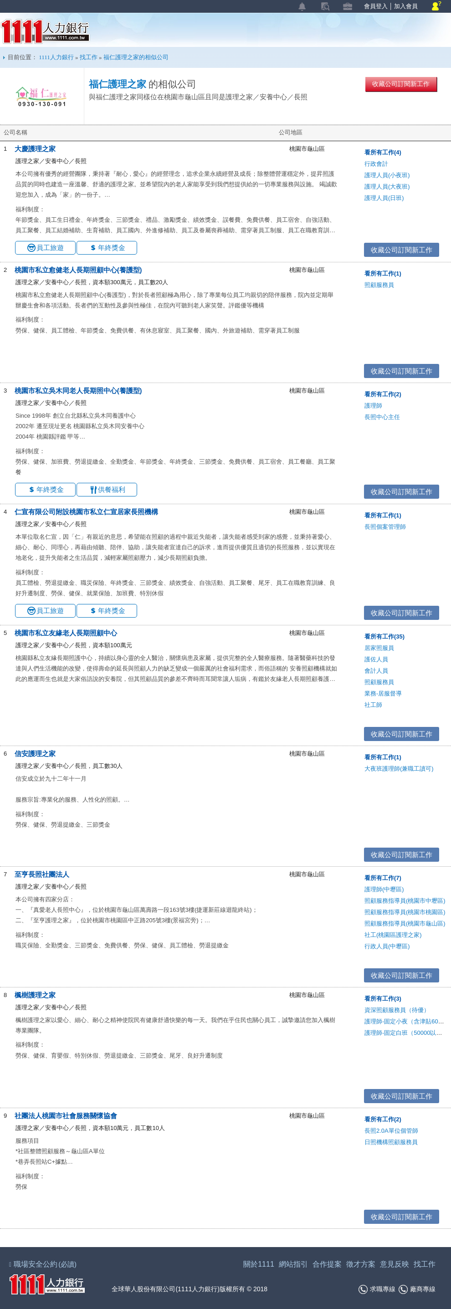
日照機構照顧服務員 (391, 1142)
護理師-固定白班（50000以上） (406, 1032)
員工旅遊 (50, 247)
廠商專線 (417, 1289)
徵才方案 (360, 1264)
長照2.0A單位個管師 (391, 1130)
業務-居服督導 (383, 693)
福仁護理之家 (117, 84)
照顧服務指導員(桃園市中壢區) (405, 900)
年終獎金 (111, 247)
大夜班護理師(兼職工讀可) (399, 768)
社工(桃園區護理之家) (393, 934)
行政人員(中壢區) (387, 946)
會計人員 (376, 670)
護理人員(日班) (384, 197)
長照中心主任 (382, 417)
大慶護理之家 (35, 149)
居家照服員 (379, 647)
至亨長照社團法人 (42, 874)
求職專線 (377, 1289)
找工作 (88, 57)
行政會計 (376, 163)
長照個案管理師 (385, 526)
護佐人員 (376, 659)
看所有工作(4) (382, 152)
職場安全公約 (43, 1264)
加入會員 (406, 6)
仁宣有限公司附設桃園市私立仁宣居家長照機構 (86, 512)
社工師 (373, 704)
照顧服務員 (379, 284)
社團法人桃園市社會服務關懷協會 (66, 1116)
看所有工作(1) (382, 273)
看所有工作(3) (382, 998)
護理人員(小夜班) (387, 175)
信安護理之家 (35, 753)
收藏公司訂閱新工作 (401, 83)
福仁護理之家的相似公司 (136, 57)
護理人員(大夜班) (387, 186)
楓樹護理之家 (35, 995)
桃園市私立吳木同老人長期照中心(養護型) (78, 390)
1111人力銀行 (45, 31)
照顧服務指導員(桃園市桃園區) (405, 912)
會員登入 (376, 6)
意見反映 (394, 1264)
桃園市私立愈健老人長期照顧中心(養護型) (78, 270)
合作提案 (327, 1264)
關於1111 (258, 1264)
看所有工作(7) (382, 877)
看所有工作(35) (384, 636)
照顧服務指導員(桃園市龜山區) (405, 923)
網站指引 (293, 1264)
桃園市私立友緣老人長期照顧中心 (66, 633)
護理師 (373, 405)
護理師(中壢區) (384, 889)
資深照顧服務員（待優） (397, 1010)
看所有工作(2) (382, 394)
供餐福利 (111, 489)
